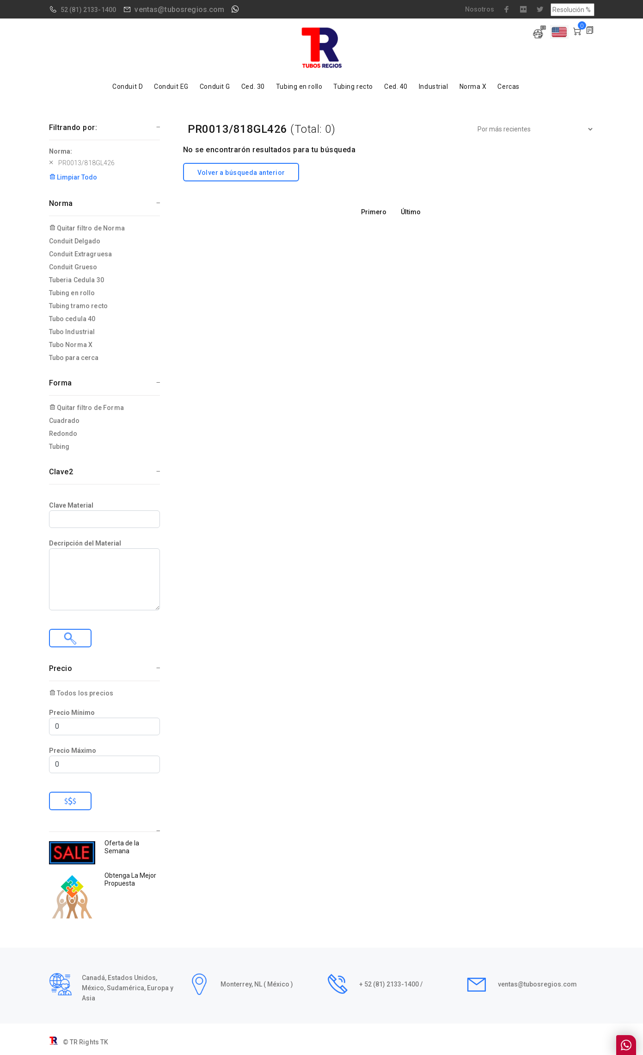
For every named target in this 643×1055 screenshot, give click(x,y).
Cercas (508, 86)
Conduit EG (171, 86)
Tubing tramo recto (78, 306)
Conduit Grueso (73, 267)
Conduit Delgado (75, 241)
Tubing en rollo (299, 86)
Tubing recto (353, 86)
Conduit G (215, 86)
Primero (373, 212)
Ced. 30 (253, 86)
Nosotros (479, 9)
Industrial (433, 86)
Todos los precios (81, 693)
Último (411, 212)
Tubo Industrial (72, 331)
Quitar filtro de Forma (86, 407)
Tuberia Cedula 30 (76, 280)
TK (104, 1042)
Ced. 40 (396, 86)
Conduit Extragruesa (80, 254)
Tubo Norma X (71, 344)
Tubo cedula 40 (72, 319)
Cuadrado (64, 420)
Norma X (473, 86)
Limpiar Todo (73, 177)
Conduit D (127, 86)
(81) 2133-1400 (92, 9)
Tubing (59, 446)
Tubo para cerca (74, 357)
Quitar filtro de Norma (87, 228)
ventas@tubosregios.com (179, 9)
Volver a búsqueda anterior (241, 172)
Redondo (63, 433)
